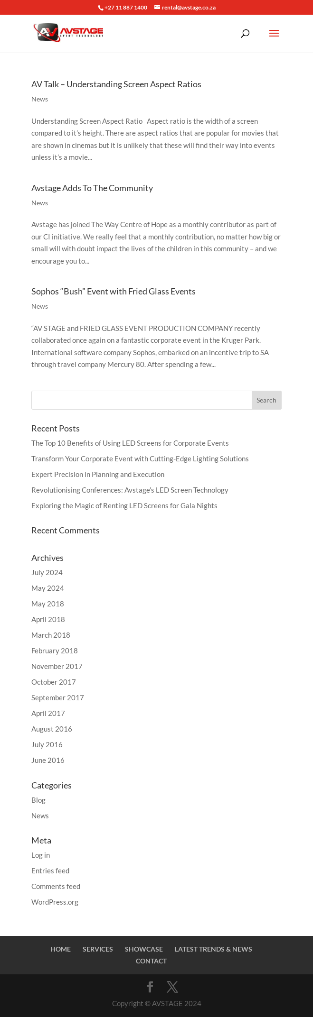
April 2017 (48, 713)
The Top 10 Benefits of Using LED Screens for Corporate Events (130, 443)
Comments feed (55, 886)
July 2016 (47, 744)
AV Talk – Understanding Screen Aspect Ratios (116, 84)
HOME (60, 949)
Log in (40, 855)
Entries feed (50, 870)
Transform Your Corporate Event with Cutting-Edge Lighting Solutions (140, 458)
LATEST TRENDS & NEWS (213, 949)
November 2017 (57, 666)
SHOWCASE (144, 949)
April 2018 (48, 619)
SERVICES (98, 949)
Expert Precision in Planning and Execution (97, 474)
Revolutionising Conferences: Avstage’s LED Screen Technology (129, 490)
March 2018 (50, 635)
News (39, 99)
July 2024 (47, 572)
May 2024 (47, 588)
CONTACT (151, 961)
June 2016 (48, 760)
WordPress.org (54, 902)
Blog (38, 800)
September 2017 (57, 697)
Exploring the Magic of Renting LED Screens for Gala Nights (124, 505)
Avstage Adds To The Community (92, 188)
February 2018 (54, 650)
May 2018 (47, 603)
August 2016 (51, 728)
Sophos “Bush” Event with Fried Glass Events (113, 291)
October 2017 (53, 682)
